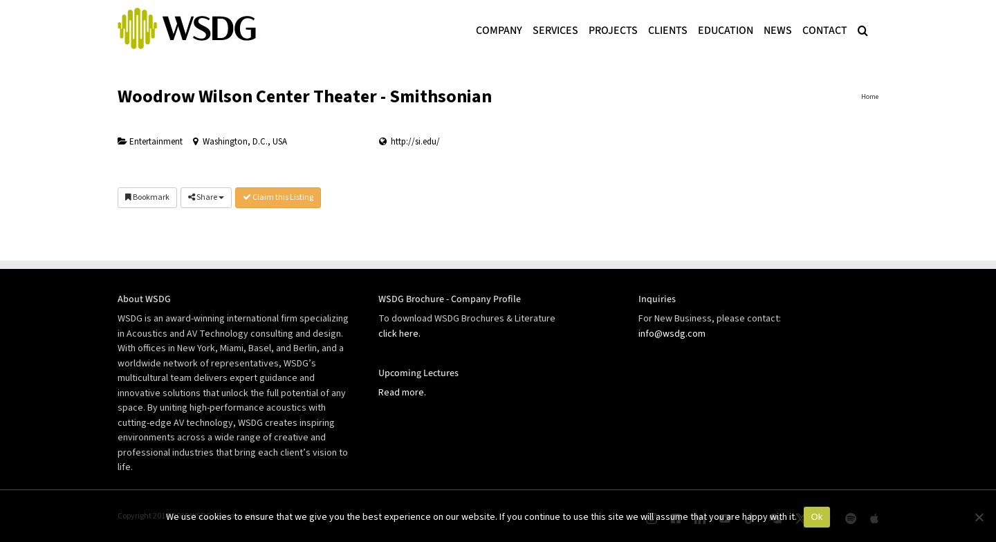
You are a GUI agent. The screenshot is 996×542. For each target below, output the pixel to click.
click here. (399, 334)
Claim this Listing (278, 197)
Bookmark (147, 197)
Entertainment (150, 142)
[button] (863, 29)
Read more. (402, 393)
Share (206, 197)
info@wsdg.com (672, 334)
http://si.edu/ (415, 142)
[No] (979, 517)
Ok (816, 517)
